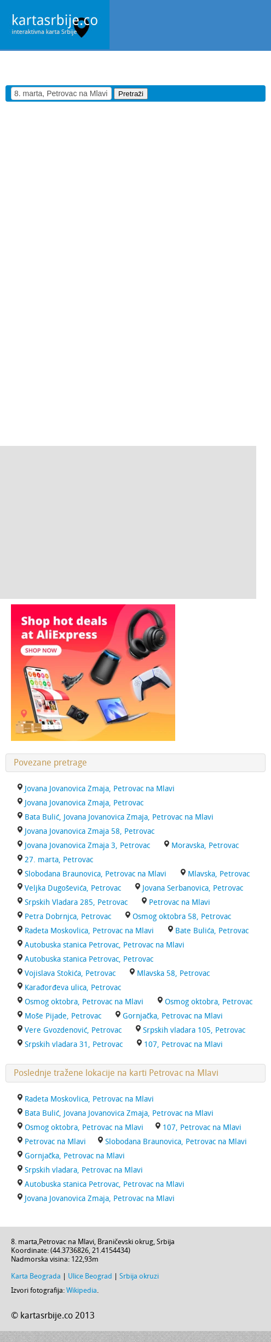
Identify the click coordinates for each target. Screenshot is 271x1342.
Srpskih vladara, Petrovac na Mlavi (84, 1170)
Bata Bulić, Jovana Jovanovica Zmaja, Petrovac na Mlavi (119, 817)
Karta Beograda (36, 1276)
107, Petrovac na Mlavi (183, 1044)
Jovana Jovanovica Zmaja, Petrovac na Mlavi (100, 788)
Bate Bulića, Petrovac (212, 930)
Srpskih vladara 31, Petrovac (74, 1044)
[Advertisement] (128, 67)
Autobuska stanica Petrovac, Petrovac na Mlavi (104, 945)
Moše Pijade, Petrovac (63, 1016)
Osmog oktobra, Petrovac (208, 1001)
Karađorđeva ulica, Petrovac (73, 987)
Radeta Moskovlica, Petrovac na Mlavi (89, 930)
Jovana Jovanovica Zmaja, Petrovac (84, 803)
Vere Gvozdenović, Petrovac (73, 1030)
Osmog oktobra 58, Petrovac (181, 916)
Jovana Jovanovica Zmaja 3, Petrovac (87, 845)
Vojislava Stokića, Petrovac (70, 973)
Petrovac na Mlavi (179, 902)
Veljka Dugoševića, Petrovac (73, 888)
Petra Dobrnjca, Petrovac (68, 916)
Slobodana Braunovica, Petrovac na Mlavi (95, 874)
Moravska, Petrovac (205, 845)
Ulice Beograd (90, 1276)
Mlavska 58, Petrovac (173, 973)
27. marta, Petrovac (59, 859)
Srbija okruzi (139, 1276)
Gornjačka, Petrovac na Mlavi (173, 1016)
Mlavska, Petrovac (219, 874)
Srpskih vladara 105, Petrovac (194, 1030)
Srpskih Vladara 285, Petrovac (76, 902)
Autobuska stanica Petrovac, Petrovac (89, 959)
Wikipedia (81, 1290)
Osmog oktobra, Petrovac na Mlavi (84, 1001)
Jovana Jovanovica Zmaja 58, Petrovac (89, 831)
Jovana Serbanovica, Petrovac (192, 888)
